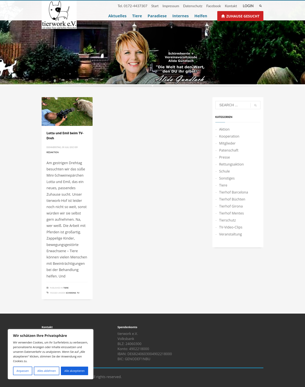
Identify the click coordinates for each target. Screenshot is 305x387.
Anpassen (23, 371)
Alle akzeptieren (74, 371)
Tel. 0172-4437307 (132, 6)
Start (155, 6)
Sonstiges (227, 178)
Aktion (224, 129)
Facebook (213, 6)
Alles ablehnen (46, 371)
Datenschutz (192, 6)
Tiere (66, 288)
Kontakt (231, 6)
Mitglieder (227, 143)
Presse (224, 157)
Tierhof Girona (231, 206)
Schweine (71, 293)
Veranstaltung (230, 234)
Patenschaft (228, 150)
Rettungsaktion (231, 164)
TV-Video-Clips (230, 227)
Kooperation (229, 136)
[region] (50, 354)
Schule (224, 171)
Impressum (170, 6)
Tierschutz (227, 220)
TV (78, 293)
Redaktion (52, 152)
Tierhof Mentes (231, 213)
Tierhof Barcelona (233, 192)
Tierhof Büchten (232, 199)
